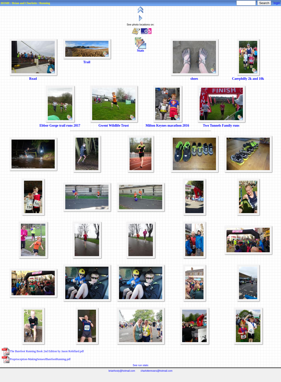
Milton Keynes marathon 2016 (167, 125)
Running (44, 3)
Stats (140, 50)
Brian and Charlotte (24, 3)
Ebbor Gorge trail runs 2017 (59, 125)
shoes (194, 78)
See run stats (140, 365)
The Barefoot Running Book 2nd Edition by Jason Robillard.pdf (47, 351)
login (277, 3)
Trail (86, 62)
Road (33, 78)
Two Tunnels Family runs (221, 125)
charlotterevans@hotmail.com (156, 371)
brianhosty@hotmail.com (122, 371)
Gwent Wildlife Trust (113, 125)
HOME (5, 3)
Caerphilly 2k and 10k (248, 78)
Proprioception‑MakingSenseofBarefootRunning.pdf (40, 359)
